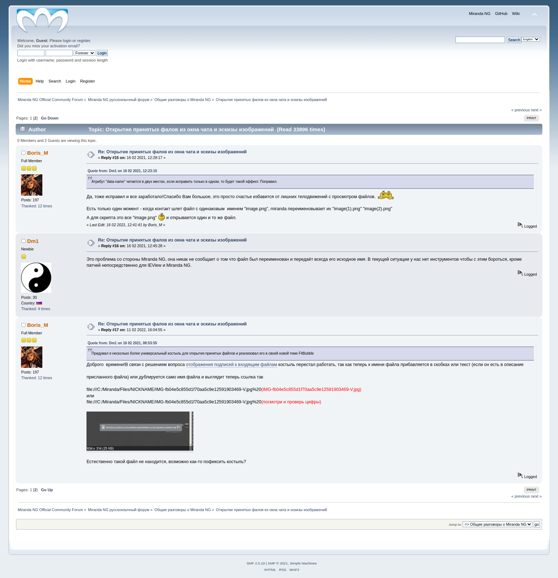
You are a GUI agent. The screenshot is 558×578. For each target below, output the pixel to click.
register (83, 40)
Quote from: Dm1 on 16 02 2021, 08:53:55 (122, 343)
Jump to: (455, 524)
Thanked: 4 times (35, 309)
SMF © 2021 (278, 563)
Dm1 (32, 241)
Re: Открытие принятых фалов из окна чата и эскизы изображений (172, 151)
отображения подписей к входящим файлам (231, 364)
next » (536, 110)
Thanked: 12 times (36, 206)
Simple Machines (303, 563)
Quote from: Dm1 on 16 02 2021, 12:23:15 (122, 171)
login (67, 40)
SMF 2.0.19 (256, 563)
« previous (520, 110)
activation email (64, 46)
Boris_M (37, 153)
